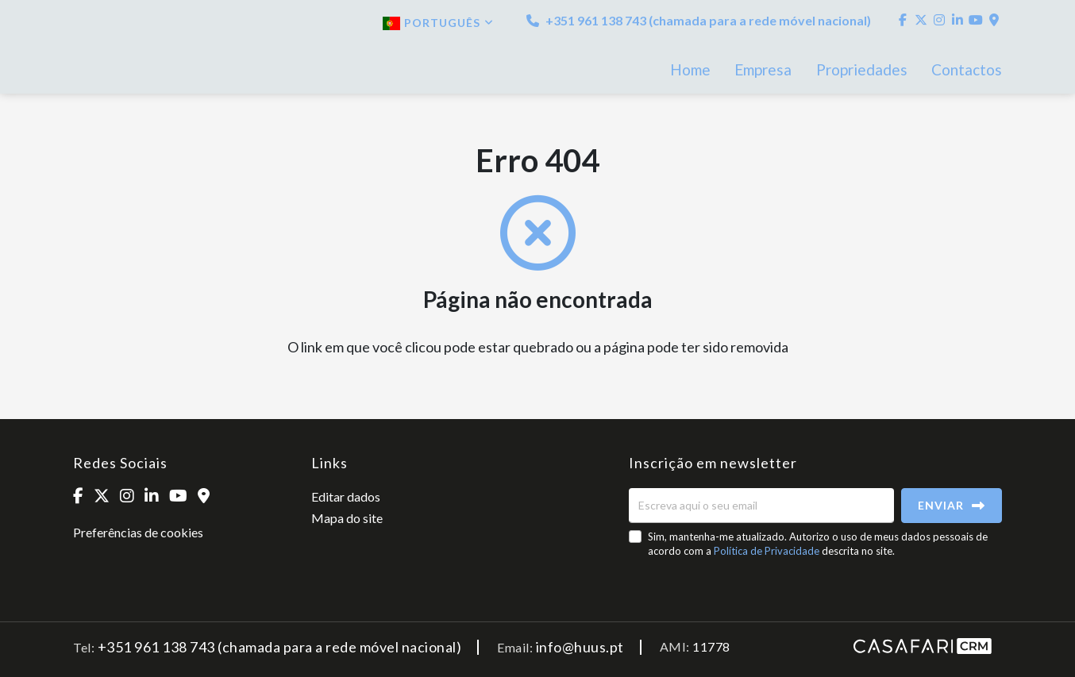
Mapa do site (347, 517)
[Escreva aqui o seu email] (761, 505)
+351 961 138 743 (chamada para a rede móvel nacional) (698, 20)
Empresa (763, 70)
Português (438, 22)
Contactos (966, 70)
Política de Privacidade (768, 550)
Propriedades (861, 70)
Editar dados (345, 496)
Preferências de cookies (138, 532)
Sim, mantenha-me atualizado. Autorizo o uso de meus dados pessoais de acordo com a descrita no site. (818, 543)
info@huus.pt (580, 647)
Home (690, 70)
